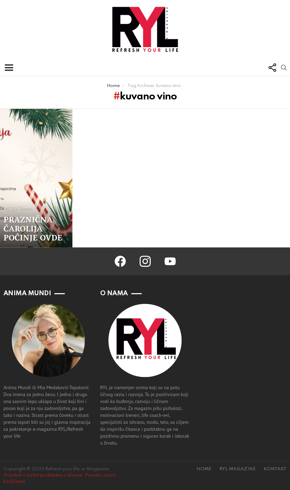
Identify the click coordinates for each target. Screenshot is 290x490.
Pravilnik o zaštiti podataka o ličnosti (42, 475)
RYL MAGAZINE (237, 469)
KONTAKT (275, 469)
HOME (203, 469)
